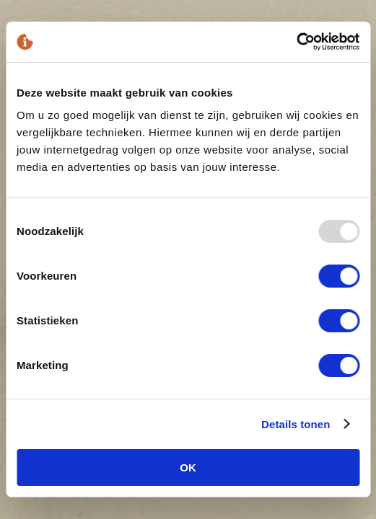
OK (188, 467)
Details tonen (295, 424)
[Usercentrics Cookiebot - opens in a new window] (296, 41)
